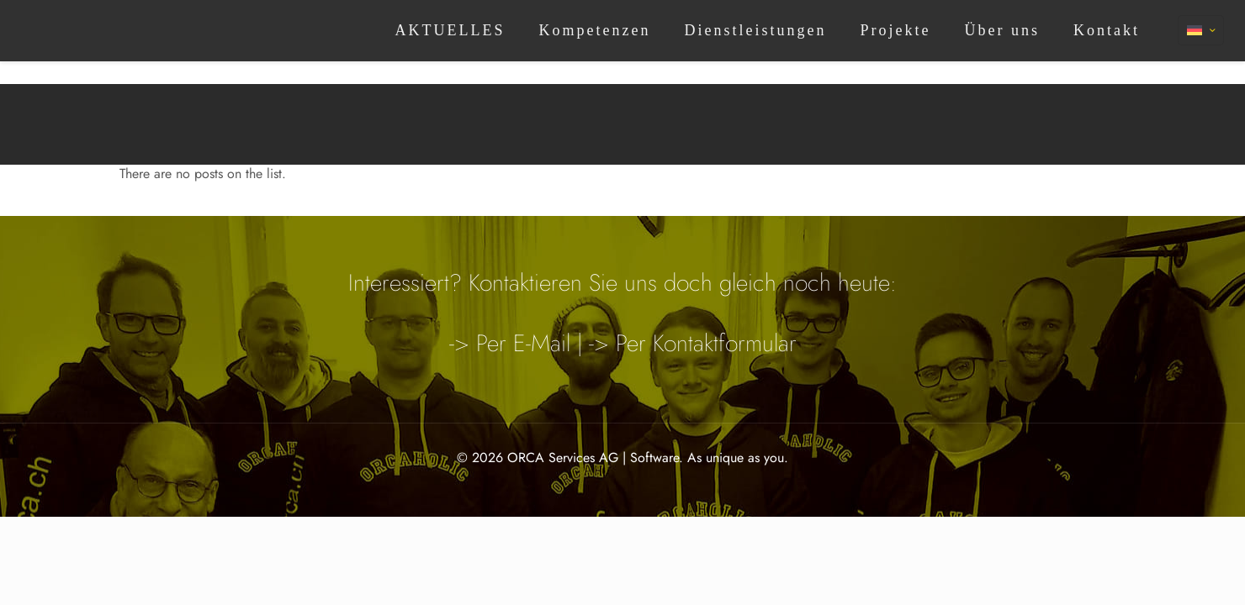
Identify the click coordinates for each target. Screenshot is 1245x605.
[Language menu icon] (1201, 30)
